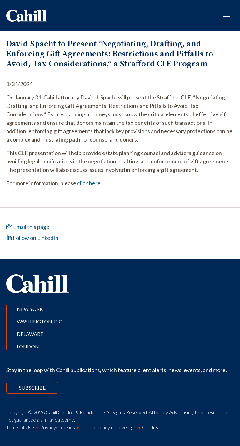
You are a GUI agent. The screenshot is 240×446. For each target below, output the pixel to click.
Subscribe (32, 387)
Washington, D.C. (40, 321)
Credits (150, 427)
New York (30, 309)
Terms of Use (20, 427)
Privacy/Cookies (57, 427)
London (28, 346)
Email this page (27, 226)
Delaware (30, 334)
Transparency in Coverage (108, 427)
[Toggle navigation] (226, 17)
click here (89, 183)
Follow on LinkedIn (32, 237)
